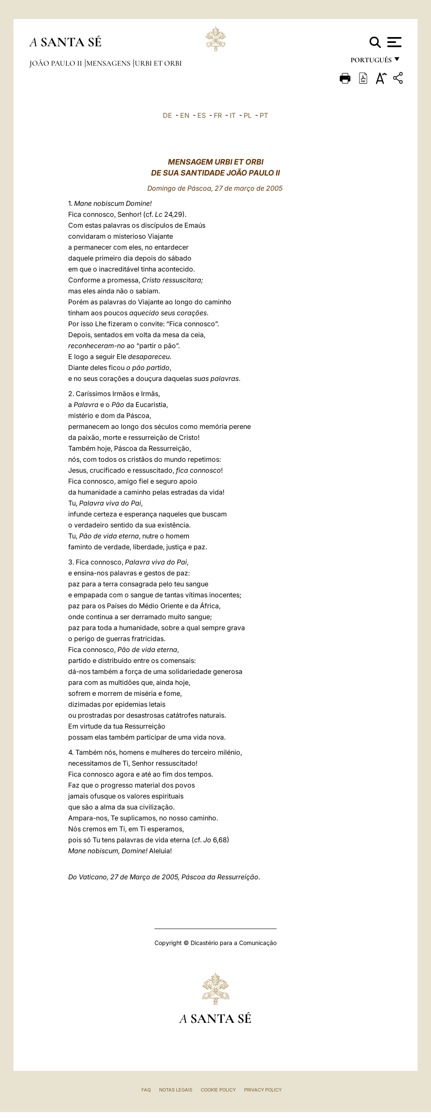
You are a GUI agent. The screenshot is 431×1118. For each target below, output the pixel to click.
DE (167, 115)
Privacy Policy (263, 1090)
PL (248, 115)
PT (264, 115)
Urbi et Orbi (158, 63)
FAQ (146, 1090)
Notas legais (175, 1090)
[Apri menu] (393, 42)
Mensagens (109, 63)
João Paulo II (56, 63)
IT (233, 115)
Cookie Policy (218, 1090)
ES (201, 115)
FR (218, 115)
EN (184, 115)
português (371, 62)
